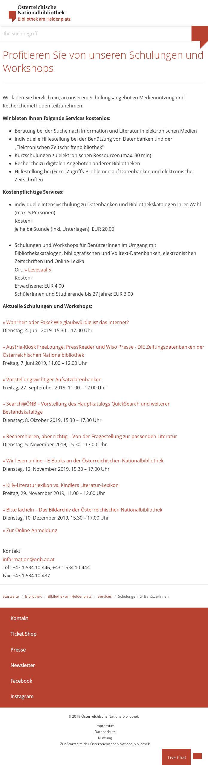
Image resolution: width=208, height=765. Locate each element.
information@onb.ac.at (29, 559)
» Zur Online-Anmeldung (30, 530)
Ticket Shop (23, 634)
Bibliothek (33, 596)
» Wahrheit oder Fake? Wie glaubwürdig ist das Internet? (66, 322)
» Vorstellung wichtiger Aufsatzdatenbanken (52, 379)
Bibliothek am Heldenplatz (44, 19)
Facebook (21, 681)
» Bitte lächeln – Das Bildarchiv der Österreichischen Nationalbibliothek (82, 509)
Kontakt (19, 618)
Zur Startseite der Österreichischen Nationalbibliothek (105, 743)
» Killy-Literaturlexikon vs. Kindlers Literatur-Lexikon (61, 485)
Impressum (105, 725)
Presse (18, 649)
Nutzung (105, 737)
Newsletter (22, 665)
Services (105, 596)
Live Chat (177, 757)
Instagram (21, 696)
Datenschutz (104, 731)
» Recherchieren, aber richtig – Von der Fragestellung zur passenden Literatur (90, 436)
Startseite (11, 596)
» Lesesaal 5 (38, 269)
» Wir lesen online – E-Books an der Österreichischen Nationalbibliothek (83, 460)
